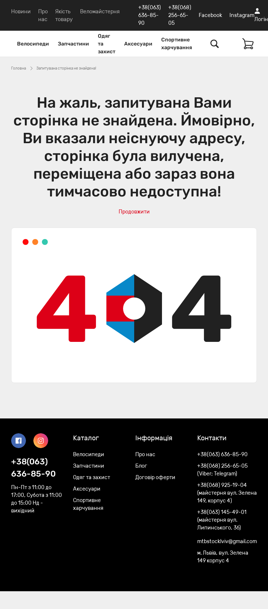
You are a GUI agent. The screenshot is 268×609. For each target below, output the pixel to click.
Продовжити (134, 212)
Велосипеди (33, 44)
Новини (21, 12)
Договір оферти (155, 477)
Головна (18, 68)
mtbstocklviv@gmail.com (227, 541)
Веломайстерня (100, 12)
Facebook (210, 15)
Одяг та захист (106, 44)
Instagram (241, 15)
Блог (141, 466)
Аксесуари (138, 44)
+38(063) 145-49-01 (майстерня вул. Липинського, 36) (222, 520)
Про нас (145, 454)
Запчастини (73, 44)
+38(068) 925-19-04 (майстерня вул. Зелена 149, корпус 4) (227, 493)
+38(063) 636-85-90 (149, 15)
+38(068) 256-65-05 (179, 15)
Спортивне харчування (176, 44)
